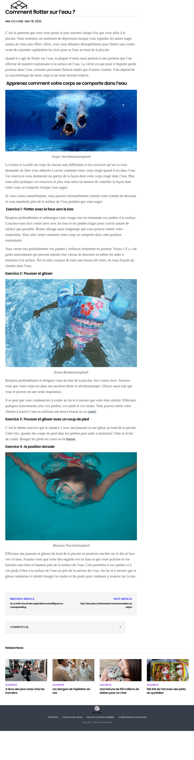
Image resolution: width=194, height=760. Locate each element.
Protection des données (100, 717)
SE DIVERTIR (11, 685)
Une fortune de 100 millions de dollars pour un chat (119, 691)
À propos (53, 717)
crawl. (92, 411)
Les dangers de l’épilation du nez (71, 691)
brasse (70, 439)
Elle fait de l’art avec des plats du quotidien (166, 691)
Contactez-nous (72, 717)
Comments (19, 627)
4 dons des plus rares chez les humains (25, 691)
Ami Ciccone (14, 21)
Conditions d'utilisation (132, 717)
